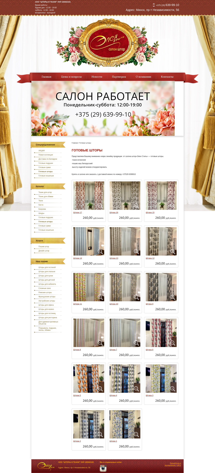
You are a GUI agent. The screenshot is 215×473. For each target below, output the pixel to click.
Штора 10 (114, 304)
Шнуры (41, 213)
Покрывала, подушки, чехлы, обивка (47, 329)
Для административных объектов (48, 323)
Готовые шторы (46, 172)
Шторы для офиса (46, 305)
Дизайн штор (44, 251)
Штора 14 (77, 258)
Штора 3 (149, 395)
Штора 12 (150, 258)
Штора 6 (149, 350)
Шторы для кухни (46, 276)
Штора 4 (113, 395)
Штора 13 (114, 258)
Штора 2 (77, 441)
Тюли (41, 201)
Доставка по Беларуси (48, 159)
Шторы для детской (47, 280)
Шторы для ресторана (48, 318)
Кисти (41, 205)
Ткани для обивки (46, 196)
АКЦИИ (42, 151)
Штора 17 (77, 212)
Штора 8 (77, 350)
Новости (97, 76)
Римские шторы (45, 292)
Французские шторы (47, 297)
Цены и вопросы (71, 76)
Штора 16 (114, 212)
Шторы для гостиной (47, 267)
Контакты (167, 76)
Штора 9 (149, 304)
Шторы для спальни (47, 271)
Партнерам (119, 76)
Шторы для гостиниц (47, 313)
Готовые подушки (46, 163)
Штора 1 (113, 441)
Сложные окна (45, 288)
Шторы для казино (46, 309)
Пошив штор (44, 247)
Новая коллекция (46, 155)
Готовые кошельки (46, 176)
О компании (143, 76)
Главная (46, 76)
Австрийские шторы (47, 301)
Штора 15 (150, 212)
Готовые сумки (45, 167)
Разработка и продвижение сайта (173, 464)
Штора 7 (113, 350)
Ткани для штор (45, 192)
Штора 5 (77, 395)
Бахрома (42, 209)
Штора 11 (77, 304)
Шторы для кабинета (47, 284)
